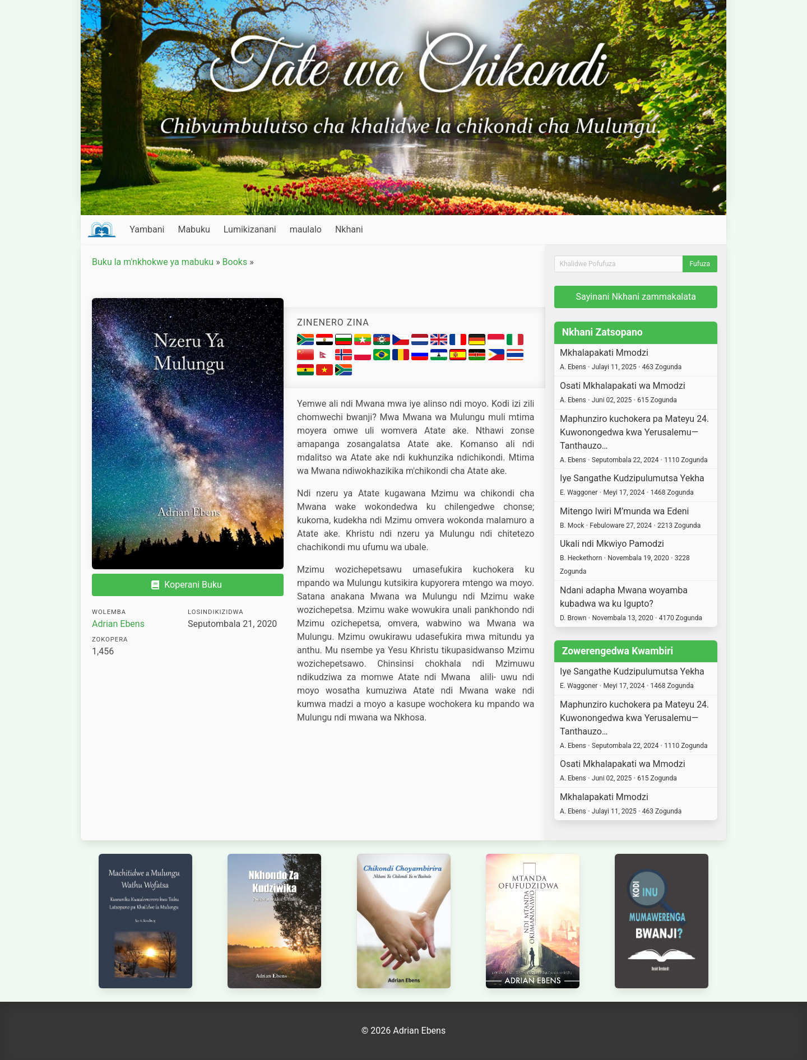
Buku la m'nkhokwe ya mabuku (153, 262)
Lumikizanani (250, 229)
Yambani (146, 229)
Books (235, 262)
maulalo (306, 229)
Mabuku (194, 229)
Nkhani (349, 229)
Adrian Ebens (118, 624)
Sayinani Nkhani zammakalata (636, 296)
